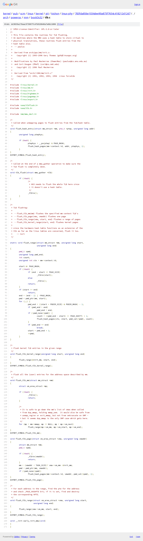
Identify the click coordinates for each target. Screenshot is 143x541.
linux (30, 13)
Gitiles (17, 536)
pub (15, 13)
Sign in (137, 4)
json (138, 536)
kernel (7, 13)
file (60, 24)
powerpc (16, 17)
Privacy (24, 536)
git (47, 13)
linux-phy (67, 13)
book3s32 (36, 17)
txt (131, 536)
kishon (55, 13)
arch (5, 17)
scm (22, 13)
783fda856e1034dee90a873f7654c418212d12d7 (102, 13)
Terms (32, 536)
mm (26, 17)
